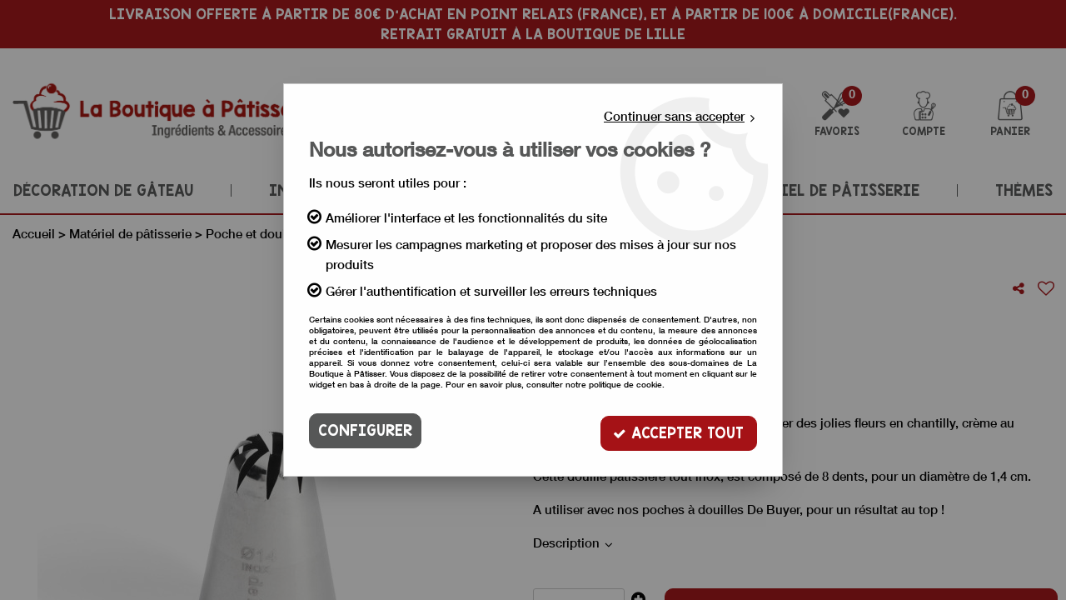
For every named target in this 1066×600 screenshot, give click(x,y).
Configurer (365, 430)
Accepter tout (678, 430)
